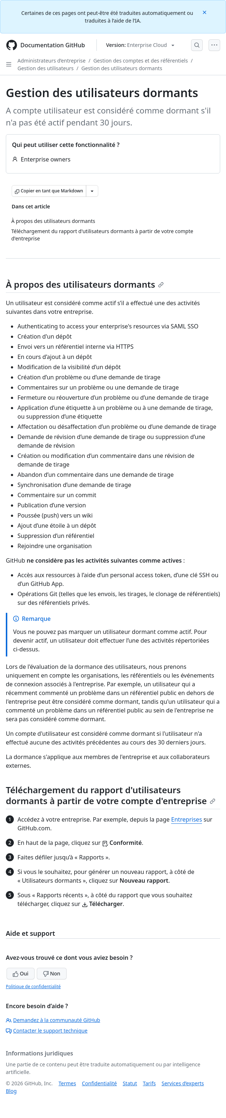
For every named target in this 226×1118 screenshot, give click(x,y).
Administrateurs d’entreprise (51, 60)
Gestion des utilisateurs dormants (121, 68)
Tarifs (149, 1083)
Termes (67, 1083)
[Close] (205, 12)
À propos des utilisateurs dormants (85, 284)
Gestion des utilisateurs (45, 68)
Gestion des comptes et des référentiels (140, 60)
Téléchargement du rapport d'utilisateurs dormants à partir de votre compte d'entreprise (110, 795)
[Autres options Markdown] (92, 191)
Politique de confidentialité (33, 986)
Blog (11, 1090)
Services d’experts (183, 1083)
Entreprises (186, 819)
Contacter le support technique (46, 1030)
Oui (20, 973)
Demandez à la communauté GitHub (53, 1020)
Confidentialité (99, 1083)
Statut (130, 1083)
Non (51, 973)
